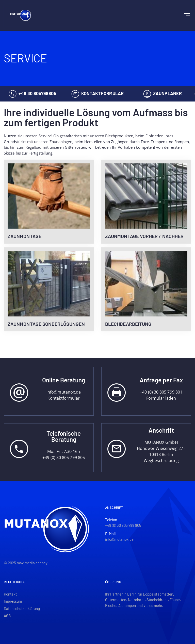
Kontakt (10, 594)
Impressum (13, 601)
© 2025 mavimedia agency (25, 563)
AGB (7, 615)
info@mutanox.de (119, 539)
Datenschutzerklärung (22, 608)
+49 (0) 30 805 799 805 (123, 525)
